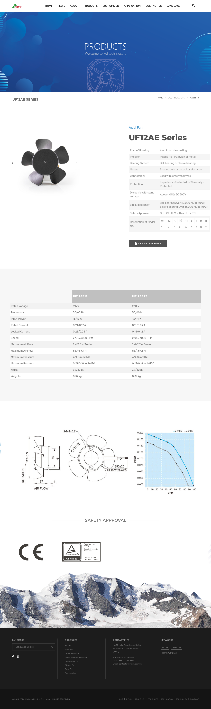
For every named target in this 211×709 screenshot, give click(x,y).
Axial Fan (69, 649)
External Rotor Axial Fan (76, 657)
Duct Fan (69, 669)
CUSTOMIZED (110, 5)
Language (173, 5)
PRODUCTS (153, 699)
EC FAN (165, 647)
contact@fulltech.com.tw (130, 664)
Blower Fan (70, 665)
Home (49, 5)
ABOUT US (140, 699)
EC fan (68, 645)
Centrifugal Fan (72, 661)
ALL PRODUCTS (176, 97)
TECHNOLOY (181, 699)
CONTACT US (154, 5)
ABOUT (74, 5)
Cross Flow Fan (72, 653)
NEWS (61, 5)
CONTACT (194, 699)
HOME (160, 97)
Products (91, 5)
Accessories (70, 673)
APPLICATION (132, 5)
